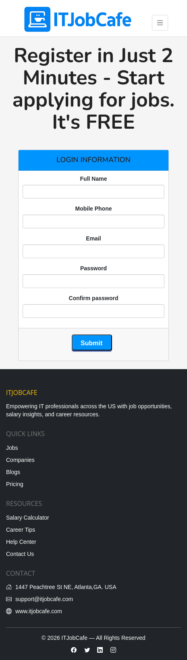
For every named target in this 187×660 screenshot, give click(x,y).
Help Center (21, 542)
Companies (20, 460)
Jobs (12, 448)
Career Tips (20, 529)
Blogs (13, 472)
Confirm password (93, 298)
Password (93, 268)
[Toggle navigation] (160, 23)
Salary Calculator (27, 517)
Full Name (93, 178)
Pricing (14, 484)
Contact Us (20, 554)
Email (93, 238)
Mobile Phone (93, 208)
